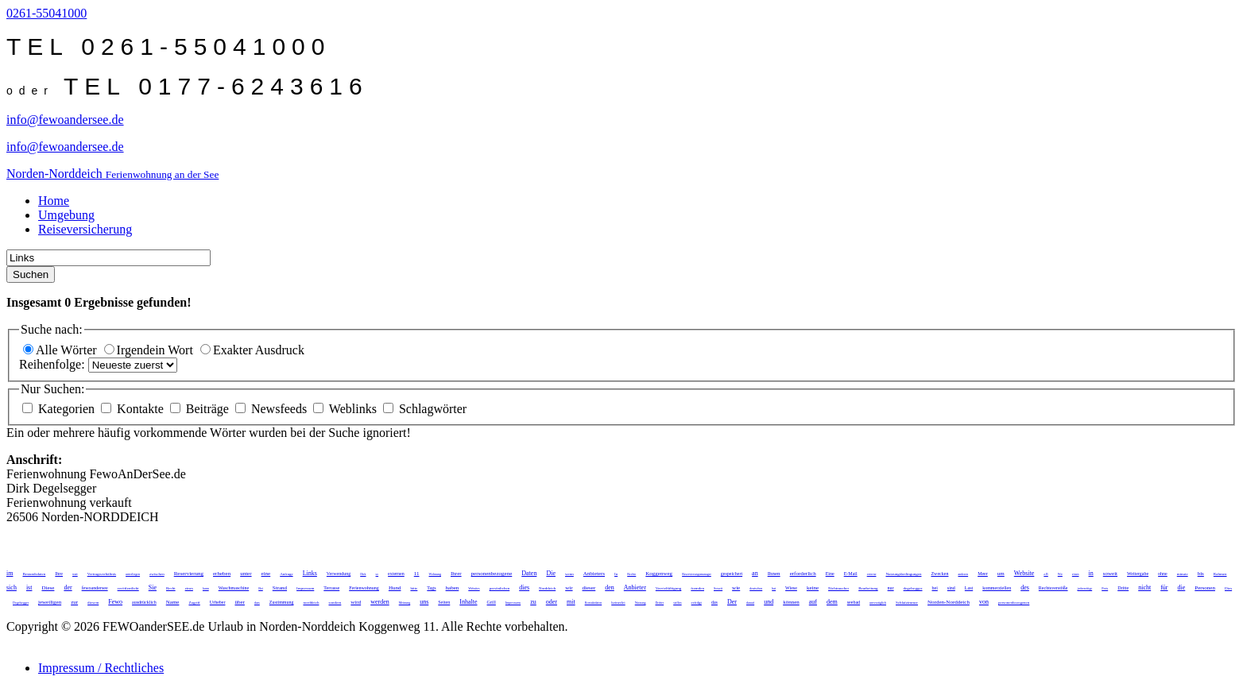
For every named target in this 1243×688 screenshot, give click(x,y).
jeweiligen (49, 602)
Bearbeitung (867, 588)
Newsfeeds (272, 409)
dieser (589, 588)
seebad (853, 602)
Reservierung (188, 573)
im (9, 573)
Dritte (1123, 588)
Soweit (718, 588)
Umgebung (66, 215)
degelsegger (913, 588)
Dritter (659, 603)
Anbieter (635, 587)
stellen (677, 603)
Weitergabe (1137, 573)
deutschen (755, 588)
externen (396, 573)
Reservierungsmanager (696, 574)
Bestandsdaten (33, 574)
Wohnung (435, 574)
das (714, 602)
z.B (1045, 574)
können (791, 602)
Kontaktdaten (593, 603)
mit (571, 601)
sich (11, 587)
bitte (413, 588)
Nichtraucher (838, 588)
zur (74, 602)
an (755, 573)
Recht (171, 588)
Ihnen (774, 573)
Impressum (305, 588)
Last (969, 588)
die (1182, 587)
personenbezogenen (1013, 603)
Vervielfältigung (669, 588)
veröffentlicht (128, 588)
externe (872, 574)
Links (310, 573)
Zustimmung (281, 602)
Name (173, 602)
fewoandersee (95, 588)
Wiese (791, 588)
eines (189, 588)
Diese (47, 588)
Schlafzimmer (907, 603)
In (616, 574)
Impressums (513, 603)
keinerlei (618, 603)
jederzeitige (1085, 588)
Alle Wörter (61, 350)
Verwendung (338, 573)
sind (951, 588)
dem (832, 601)
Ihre (59, 573)
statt (75, 574)
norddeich (311, 603)
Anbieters (594, 573)
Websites (473, 588)
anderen (963, 574)
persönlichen (500, 588)
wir (568, 588)
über (239, 602)
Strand (280, 588)
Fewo (115, 601)
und (768, 601)
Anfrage (286, 574)
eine (266, 573)
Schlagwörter (425, 409)
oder (551, 601)
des (1024, 587)
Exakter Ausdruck (252, 350)
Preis (1105, 588)
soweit (1110, 573)
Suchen (30, 274)
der (68, 587)
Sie (153, 587)
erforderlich (803, 573)
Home (53, 200)
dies (524, 587)
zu (533, 601)
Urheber (218, 602)
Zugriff (193, 603)
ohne (1162, 573)
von (984, 601)
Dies (1228, 588)
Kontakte (134, 409)
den (609, 587)
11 (417, 573)
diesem (93, 603)
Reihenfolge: (53, 364)
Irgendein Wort (150, 350)
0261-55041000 (46, 13)
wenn (569, 574)
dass (257, 603)
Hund (395, 588)
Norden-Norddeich (948, 602)
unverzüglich (877, 603)
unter (245, 573)
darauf (750, 603)
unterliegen (133, 574)
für (1163, 587)
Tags (431, 588)
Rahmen (1220, 574)
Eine (830, 573)
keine (813, 588)
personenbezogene (492, 573)
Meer (983, 573)
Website (1024, 573)
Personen (1205, 588)
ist (29, 587)
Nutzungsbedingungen (903, 574)
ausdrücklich (144, 602)
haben (452, 588)
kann (206, 588)
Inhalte (468, 601)
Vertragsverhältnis (101, 574)
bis (1201, 573)
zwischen (157, 574)
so (377, 574)
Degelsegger (21, 603)
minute (1182, 574)
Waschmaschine (234, 588)
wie (736, 588)
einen (1075, 574)
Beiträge (201, 409)
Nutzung (640, 603)
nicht (1144, 587)
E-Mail (851, 573)
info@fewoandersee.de (65, 119)
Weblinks (346, 409)
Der (732, 601)
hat (774, 588)
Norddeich (547, 588)
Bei (260, 588)
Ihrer (456, 573)
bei (934, 588)
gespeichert (731, 573)
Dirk (363, 574)
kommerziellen (996, 588)
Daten (528, 573)
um (1001, 573)
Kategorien (60, 409)
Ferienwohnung (364, 588)
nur (891, 588)
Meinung (404, 603)
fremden (697, 588)
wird (355, 602)
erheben (221, 573)
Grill (491, 602)
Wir (1060, 574)
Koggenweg (658, 573)
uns (424, 601)
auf (813, 601)
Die (551, 573)
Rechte (631, 574)
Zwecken (939, 573)
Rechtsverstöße (1053, 588)
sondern (334, 603)
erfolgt (696, 603)
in (1091, 573)
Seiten (444, 602)
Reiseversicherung (85, 229)
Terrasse (331, 588)
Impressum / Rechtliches (101, 667)
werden (379, 601)
